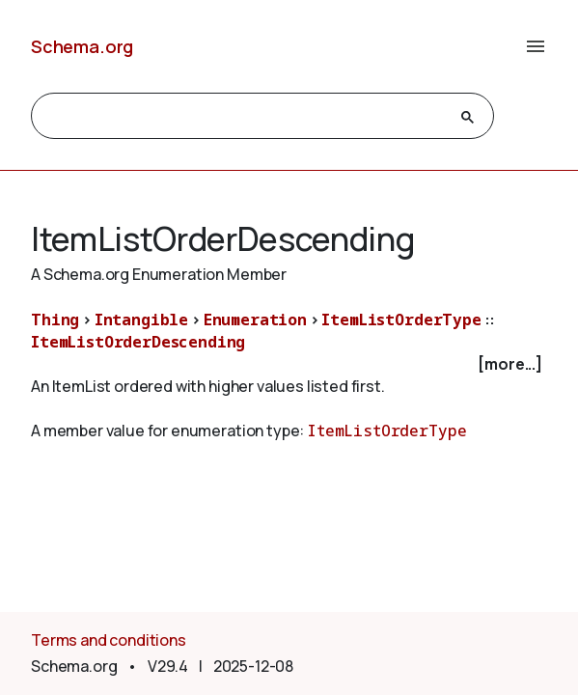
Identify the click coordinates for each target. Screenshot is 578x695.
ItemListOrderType (401, 319)
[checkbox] (289, 364)
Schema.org (82, 46)
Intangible (141, 319)
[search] (245, 116)
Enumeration (255, 319)
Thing (55, 319)
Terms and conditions (108, 640)
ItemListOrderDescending (138, 341)
